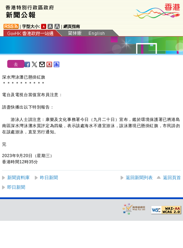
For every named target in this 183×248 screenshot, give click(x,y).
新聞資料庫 (18, 177)
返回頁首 (172, 177)
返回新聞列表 (139, 177)
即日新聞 (16, 187)
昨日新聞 (49, 177)
